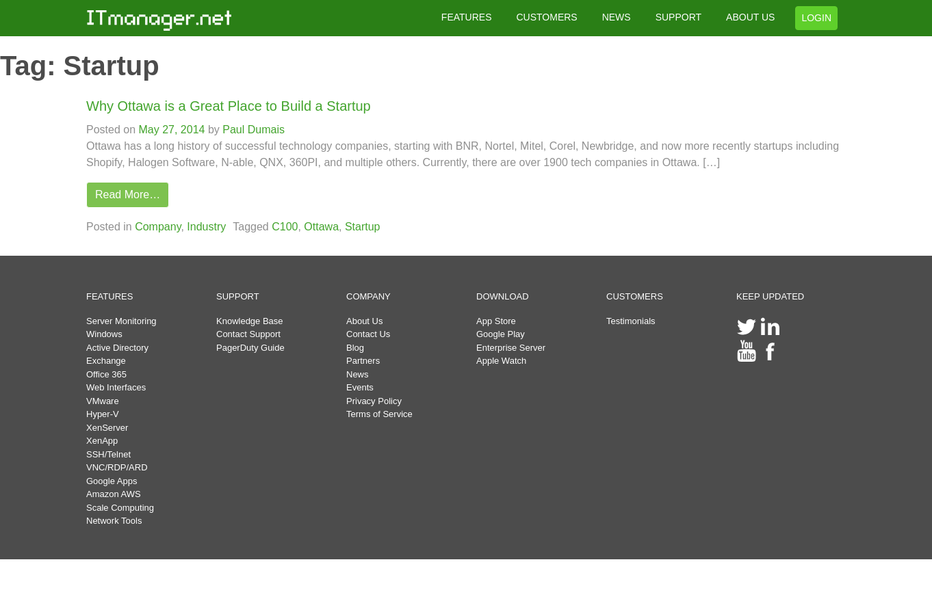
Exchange (106, 361)
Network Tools (114, 521)
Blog (355, 348)
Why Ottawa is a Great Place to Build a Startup (228, 106)
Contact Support (248, 334)
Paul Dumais (252, 129)
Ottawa (321, 226)
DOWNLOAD (502, 296)
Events (360, 387)
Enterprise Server (510, 348)
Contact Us (368, 334)
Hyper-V (102, 414)
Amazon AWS (113, 494)
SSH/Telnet (108, 454)
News (357, 374)
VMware (102, 401)
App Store (496, 321)
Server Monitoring (121, 321)
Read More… (127, 194)
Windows (104, 334)
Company (158, 226)
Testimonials (631, 321)
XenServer (107, 428)
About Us (364, 321)
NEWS (616, 17)
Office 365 (106, 374)
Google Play (500, 334)
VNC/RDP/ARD (117, 467)
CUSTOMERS (546, 17)
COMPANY (368, 296)
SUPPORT (678, 17)
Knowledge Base (249, 321)
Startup (362, 226)
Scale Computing (120, 508)
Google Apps (111, 481)
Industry (206, 226)
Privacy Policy (374, 401)
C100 (285, 226)
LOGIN (816, 17)
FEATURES (466, 17)
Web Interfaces (116, 387)
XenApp (102, 441)
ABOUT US (750, 17)
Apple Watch (501, 361)
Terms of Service (379, 414)
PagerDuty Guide (250, 348)
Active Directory (117, 348)
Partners (363, 361)
